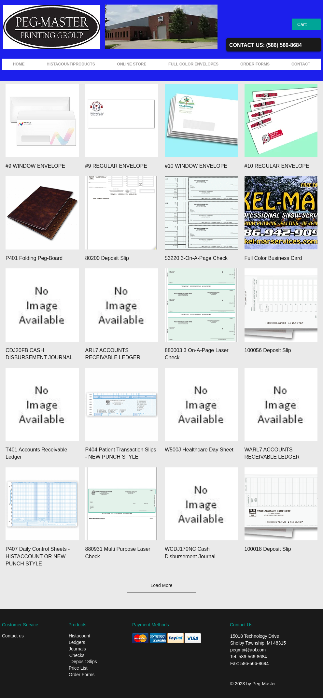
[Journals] (90, 649)
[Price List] (89, 668)
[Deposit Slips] (84, 662)
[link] (306, 24)
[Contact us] (23, 636)
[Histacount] (90, 636)
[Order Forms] (91, 675)
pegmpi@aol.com (248, 649)
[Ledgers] (90, 642)
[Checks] (77, 655)
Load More (162, 585)
